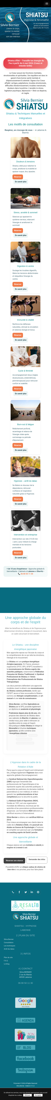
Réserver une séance (14, 860)
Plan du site (8, 956)
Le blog (6, 963)
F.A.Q (6, 960)
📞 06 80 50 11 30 (25, 574)
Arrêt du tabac (9, 948)
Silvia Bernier (8, 938)
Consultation (8, 941)
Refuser (27, 1095)
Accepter (38, 1095)
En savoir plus (20, 181)
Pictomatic (17, 1083)
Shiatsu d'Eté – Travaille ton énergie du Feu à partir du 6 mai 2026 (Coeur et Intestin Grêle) (25, 63)
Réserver (17, 177)
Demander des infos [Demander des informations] (37, 858)
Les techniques (9, 945)
